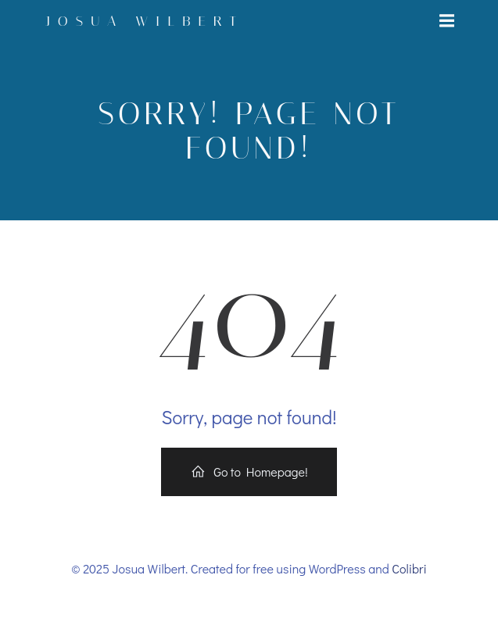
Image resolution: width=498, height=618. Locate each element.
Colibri (409, 568)
